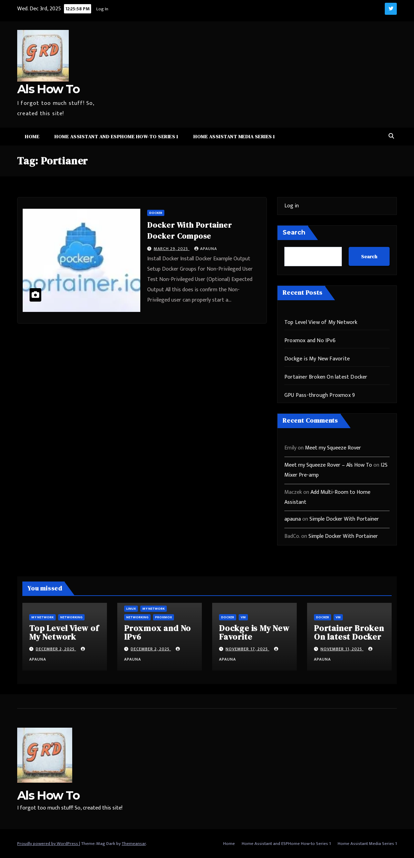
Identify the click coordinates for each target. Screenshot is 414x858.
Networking (71, 617)
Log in (291, 205)
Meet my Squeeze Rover (333, 448)
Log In (102, 9)
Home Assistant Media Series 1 (234, 136)
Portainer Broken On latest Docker (326, 377)
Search (294, 232)
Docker (155, 213)
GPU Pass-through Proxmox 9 (319, 395)
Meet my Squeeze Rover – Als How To (328, 465)
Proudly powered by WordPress (48, 843)
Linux (131, 608)
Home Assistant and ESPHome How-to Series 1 (116, 136)
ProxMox (163, 617)
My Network (42, 617)
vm (243, 617)
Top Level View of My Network (321, 322)
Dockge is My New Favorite (317, 358)
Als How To (48, 89)
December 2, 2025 (56, 648)
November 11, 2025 (341, 648)
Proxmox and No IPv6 (310, 340)
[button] (391, 136)
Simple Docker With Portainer (344, 519)
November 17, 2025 (247, 648)
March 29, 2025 (171, 248)
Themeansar (134, 843)
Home (32, 136)
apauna (205, 248)
